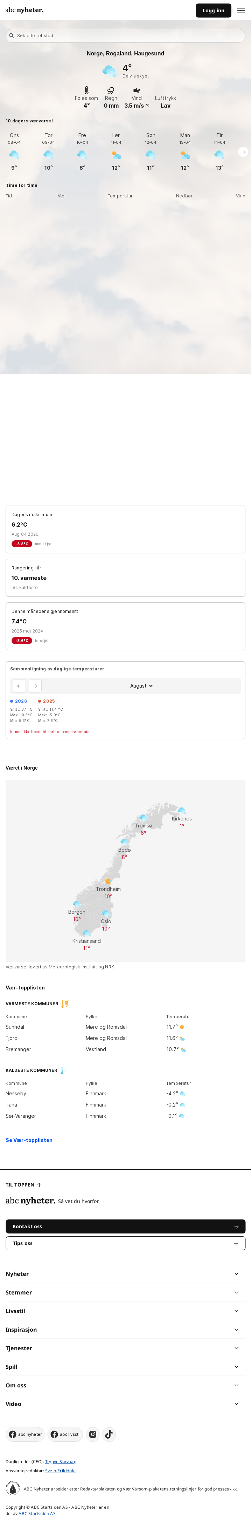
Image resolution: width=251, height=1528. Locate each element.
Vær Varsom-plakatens (145, 1489)
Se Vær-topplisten (29, 1140)
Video (13, 1404)
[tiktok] (109, 1434)
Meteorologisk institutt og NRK (81, 966)
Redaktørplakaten (98, 1489)
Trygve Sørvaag (60, 1462)
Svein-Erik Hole (60, 1471)
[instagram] (93, 1434)
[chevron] (181, 1273)
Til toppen (23, 1184)
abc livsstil (65, 1434)
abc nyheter (25, 1434)
